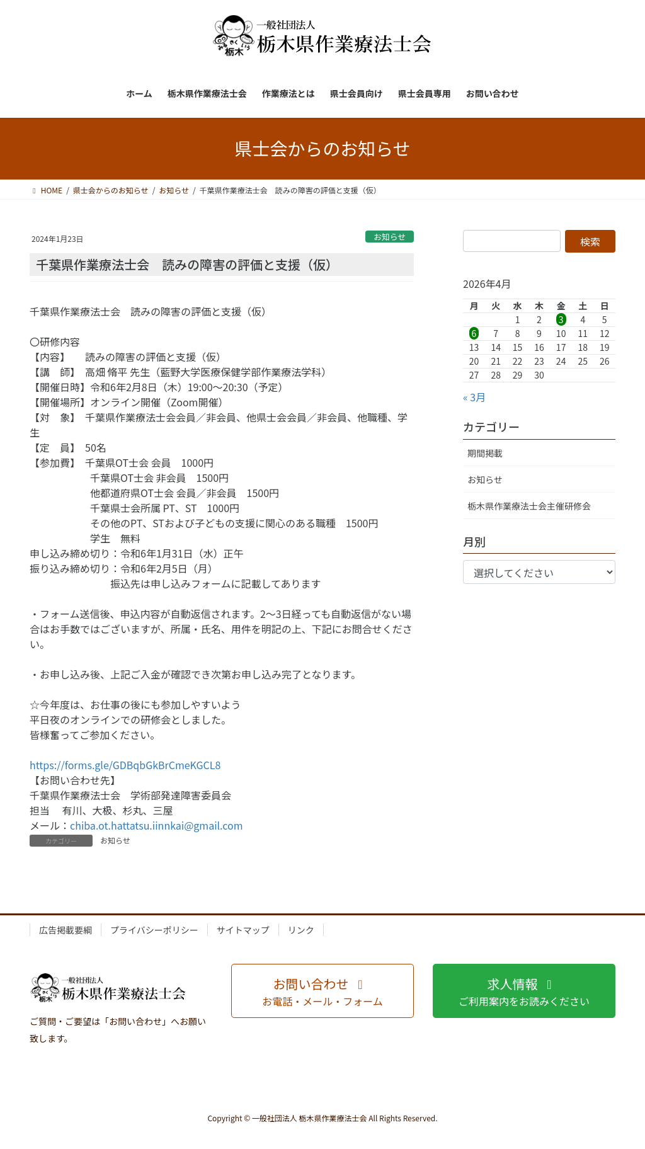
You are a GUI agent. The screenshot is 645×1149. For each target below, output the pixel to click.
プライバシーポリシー (154, 929)
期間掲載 (485, 453)
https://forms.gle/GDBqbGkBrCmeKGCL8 (125, 764)
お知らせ (390, 237)
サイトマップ (243, 929)
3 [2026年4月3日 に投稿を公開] (561, 319)
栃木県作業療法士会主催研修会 (529, 506)
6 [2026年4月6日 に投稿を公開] (474, 333)
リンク (301, 929)
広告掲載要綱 (65, 929)
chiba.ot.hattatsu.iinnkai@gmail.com (156, 825)
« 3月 (474, 396)
